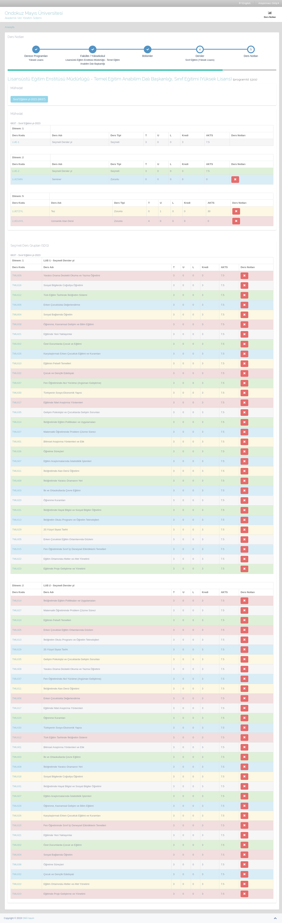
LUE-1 (15, 142)
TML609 (16, 275)
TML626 (16, 353)
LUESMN (17, 179)
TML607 (16, 461)
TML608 (16, 480)
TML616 (16, 285)
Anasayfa (9, 27)
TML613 (16, 519)
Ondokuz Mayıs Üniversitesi (34, 13)
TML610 (16, 363)
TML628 (16, 324)
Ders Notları (270, 14)
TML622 (16, 558)
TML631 (16, 510)
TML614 (16, 422)
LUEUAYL (17, 221)
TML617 (16, 402)
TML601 (16, 441)
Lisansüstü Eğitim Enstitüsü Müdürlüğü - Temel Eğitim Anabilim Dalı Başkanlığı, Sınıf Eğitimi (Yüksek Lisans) (132, 79)
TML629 (16, 529)
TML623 (16, 568)
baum (31, 918)
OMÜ (25, 918)
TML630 (16, 392)
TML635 (16, 412)
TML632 (16, 373)
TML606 (16, 304)
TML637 (16, 383)
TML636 (16, 451)
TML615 (16, 549)
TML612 (16, 295)
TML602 (16, 343)
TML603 (16, 490)
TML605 (16, 539)
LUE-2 (15, 171)
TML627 (16, 431)
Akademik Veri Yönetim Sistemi (23, 18)
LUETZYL (17, 211)
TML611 (16, 470)
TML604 (16, 314)
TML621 (16, 334)
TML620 (16, 500)
